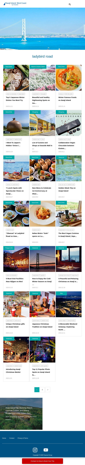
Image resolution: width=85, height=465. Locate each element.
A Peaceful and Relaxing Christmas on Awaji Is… (68, 281)
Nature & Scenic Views (38, 67)
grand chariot (36, 320)
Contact (11, 438)
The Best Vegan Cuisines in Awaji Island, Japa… (65, 236)
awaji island (21, 94)
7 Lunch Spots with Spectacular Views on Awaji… (15, 191)
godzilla (43, 275)
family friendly (71, 320)
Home (4, 438)
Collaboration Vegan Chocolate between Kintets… (67, 145)
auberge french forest (64, 275)
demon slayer (62, 320)
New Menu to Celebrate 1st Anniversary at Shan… (42, 191)
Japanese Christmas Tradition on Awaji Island (40, 327)
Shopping (35, 112)
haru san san (62, 184)
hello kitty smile (68, 94)
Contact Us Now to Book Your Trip (42, 461)
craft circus (17, 320)
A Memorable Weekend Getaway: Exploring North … (68, 327)
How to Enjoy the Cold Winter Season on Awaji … (42, 281)
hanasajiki (43, 94)
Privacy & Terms (23, 438)
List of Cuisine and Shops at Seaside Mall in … (41, 145)
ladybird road (18, 139)
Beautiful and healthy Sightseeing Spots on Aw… (41, 100)
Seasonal (61, 157)
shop (43, 139)
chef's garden (44, 366)
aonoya (61, 94)
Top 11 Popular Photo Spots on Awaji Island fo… (41, 372)
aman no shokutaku (11, 94)
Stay (61, 293)
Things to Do (9, 248)
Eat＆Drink (9, 67)
